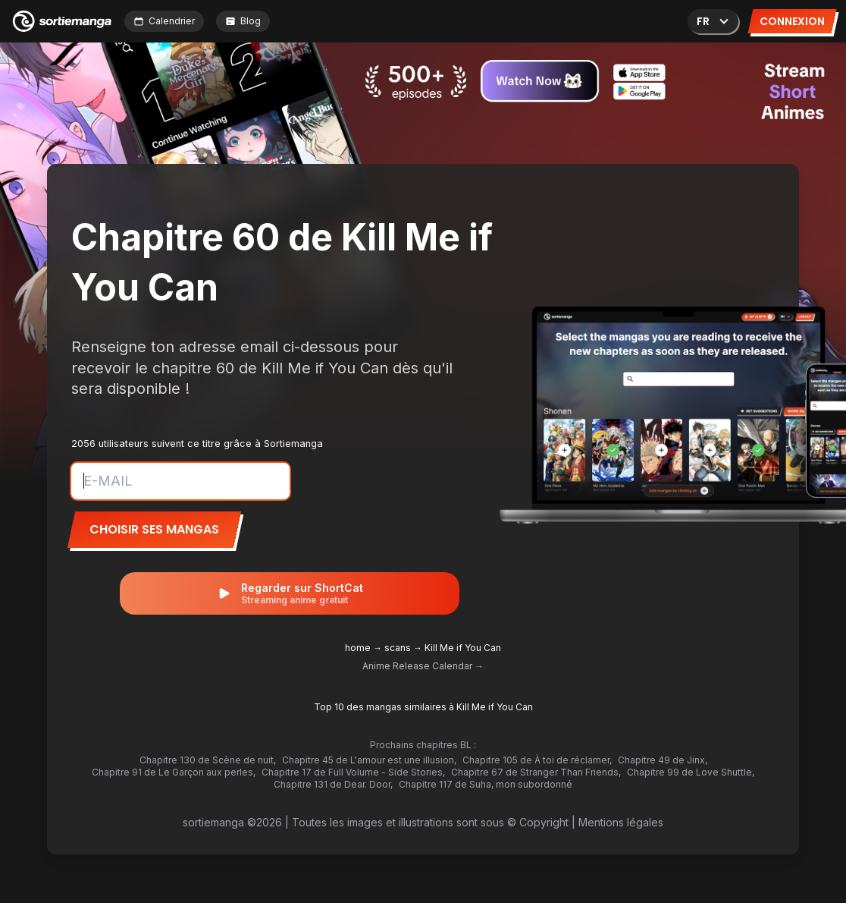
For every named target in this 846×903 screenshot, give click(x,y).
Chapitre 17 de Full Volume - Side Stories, (353, 772)
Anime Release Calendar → (423, 666)
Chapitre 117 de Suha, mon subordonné (485, 784)
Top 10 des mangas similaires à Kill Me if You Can (423, 707)
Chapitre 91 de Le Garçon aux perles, (173, 772)
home (358, 647)
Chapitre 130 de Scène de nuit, (207, 760)
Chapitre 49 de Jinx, (662, 760)
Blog (243, 21)
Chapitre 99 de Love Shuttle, (690, 772)
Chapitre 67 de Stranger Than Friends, (536, 772)
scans (397, 647)
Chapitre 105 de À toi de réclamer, (537, 760)
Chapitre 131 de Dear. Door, (333, 784)
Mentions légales (620, 822)
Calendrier (164, 21)
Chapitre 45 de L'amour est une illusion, (369, 760)
